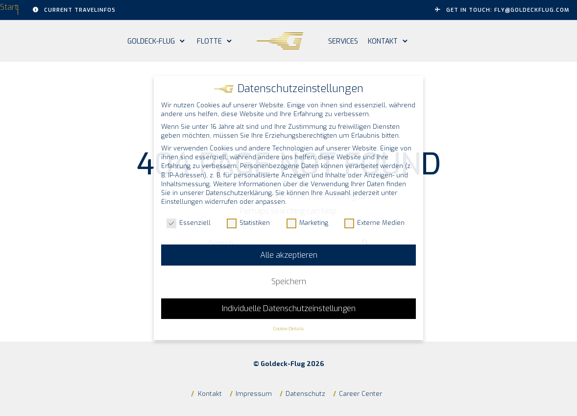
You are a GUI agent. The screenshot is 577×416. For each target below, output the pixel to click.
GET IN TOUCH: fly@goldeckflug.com (502, 10)
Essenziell (189, 223)
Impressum (254, 394)
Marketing (307, 223)
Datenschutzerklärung (239, 193)
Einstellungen (182, 201)
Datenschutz (305, 394)
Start (9, 7)
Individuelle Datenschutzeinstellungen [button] (289, 308)
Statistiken (248, 223)
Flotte (209, 41)
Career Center (360, 394)
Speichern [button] (288, 281)
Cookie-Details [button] (288, 328)
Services (343, 41)
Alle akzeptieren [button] (288, 255)
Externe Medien (374, 223)
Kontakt (383, 41)
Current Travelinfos (74, 10)
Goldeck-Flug (151, 41)
